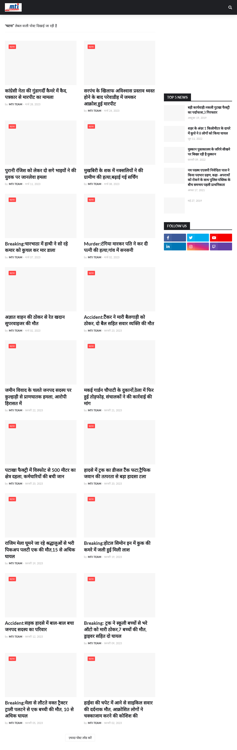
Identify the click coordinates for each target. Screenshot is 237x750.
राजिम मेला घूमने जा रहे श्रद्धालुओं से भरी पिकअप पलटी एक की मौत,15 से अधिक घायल (40, 549)
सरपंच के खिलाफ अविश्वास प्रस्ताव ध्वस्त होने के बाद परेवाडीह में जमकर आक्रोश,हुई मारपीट (119, 97)
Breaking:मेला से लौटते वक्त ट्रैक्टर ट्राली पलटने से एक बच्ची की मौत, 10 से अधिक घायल (39, 709)
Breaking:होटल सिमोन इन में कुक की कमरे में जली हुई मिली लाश (117, 546)
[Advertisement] (198, 54)
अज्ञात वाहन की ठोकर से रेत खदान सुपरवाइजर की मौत (35, 320)
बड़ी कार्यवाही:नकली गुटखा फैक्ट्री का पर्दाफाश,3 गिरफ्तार (209, 109)
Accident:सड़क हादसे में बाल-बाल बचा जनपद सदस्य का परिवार (39, 626)
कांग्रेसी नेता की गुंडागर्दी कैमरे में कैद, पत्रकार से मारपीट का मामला (36, 94)
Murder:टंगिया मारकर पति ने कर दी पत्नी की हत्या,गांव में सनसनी (116, 247)
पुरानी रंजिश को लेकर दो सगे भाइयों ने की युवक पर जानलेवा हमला (40, 174)
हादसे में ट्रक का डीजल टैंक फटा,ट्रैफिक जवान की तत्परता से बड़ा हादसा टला (117, 473)
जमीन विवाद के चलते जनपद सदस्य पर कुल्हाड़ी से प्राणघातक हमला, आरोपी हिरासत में (38, 396)
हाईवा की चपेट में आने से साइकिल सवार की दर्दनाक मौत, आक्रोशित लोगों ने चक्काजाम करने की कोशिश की (118, 709)
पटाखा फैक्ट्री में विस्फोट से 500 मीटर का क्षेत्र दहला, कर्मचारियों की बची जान (40, 473)
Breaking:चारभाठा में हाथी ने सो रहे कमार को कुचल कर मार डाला (36, 247)
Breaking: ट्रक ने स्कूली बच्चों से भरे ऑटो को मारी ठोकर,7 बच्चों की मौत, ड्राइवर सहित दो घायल (115, 629)
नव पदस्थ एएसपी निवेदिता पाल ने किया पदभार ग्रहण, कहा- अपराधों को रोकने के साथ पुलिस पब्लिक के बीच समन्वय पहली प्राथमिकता (209, 177)
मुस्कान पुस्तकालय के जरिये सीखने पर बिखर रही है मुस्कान (209, 151)
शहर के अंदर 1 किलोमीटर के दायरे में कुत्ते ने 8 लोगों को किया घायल (209, 130)
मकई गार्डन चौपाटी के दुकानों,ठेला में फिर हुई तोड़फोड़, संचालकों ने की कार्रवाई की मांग (119, 396)
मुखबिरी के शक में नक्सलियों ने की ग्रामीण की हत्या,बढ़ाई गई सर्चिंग (113, 174)
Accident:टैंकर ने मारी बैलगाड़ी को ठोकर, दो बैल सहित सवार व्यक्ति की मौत (119, 320)
